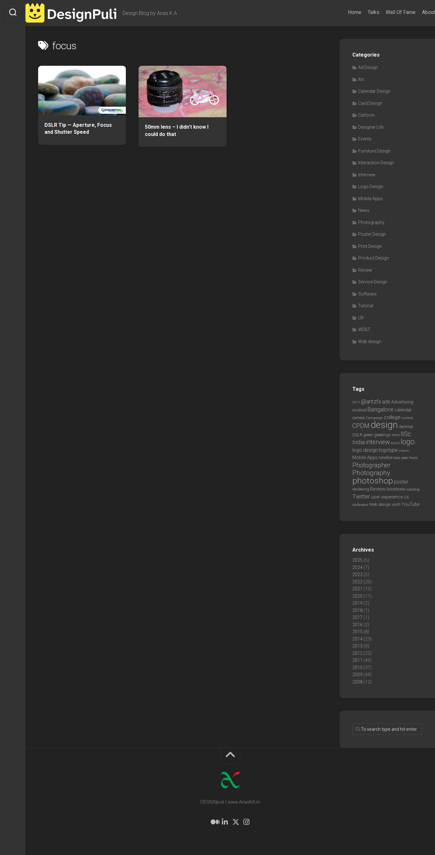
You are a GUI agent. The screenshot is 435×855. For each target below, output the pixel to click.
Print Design (370, 246)
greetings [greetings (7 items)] (382, 434)
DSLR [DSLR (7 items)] (357, 434)
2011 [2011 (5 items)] (356, 402)
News (364, 210)
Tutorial (365, 305)
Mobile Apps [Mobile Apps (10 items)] (364, 457)
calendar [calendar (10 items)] (403, 410)
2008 (357, 681)
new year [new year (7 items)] (400, 457)
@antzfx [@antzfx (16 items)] (371, 401)
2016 (357, 624)
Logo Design (370, 186)
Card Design (370, 103)
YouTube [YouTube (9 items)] (410, 504)
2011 (357, 660)
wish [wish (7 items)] (396, 504)
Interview (367, 174)
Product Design (373, 258)
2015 (357, 631)
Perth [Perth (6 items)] (413, 458)
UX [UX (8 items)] (406, 497)
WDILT (364, 329)
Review (365, 270)
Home (342, 12)
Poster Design (372, 234)
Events (364, 138)
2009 (357, 674)
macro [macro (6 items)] (404, 450)
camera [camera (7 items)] (358, 417)
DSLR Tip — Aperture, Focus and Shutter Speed (78, 128)
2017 (357, 617)
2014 (357, 638)
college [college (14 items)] (392, 417)
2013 (357, 645)
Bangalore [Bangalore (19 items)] (380, 409)
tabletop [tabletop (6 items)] (413, 489)
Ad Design (368, 67)
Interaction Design (376, 162)
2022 (357, 581)
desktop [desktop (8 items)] (406, 426)
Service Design (372, 281)
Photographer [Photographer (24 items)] (371, 465)
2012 (357, 653)
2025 (357, 560)
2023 (357, 574)
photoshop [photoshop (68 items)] (372, 480)
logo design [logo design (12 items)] (365, 450)
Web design (369, 341)
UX (361, 317)
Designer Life (371, 127)
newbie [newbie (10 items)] (385, 457)
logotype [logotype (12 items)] (388, 450)
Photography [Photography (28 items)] (371, 473)
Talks (361, 12)
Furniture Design (374, 150)
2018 (357, 610)
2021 (357, 588)
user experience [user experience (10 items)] (387, 497)
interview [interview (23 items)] (378, 442)
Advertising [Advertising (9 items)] (402, 401)
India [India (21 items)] (358, 442)
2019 (357, 603)
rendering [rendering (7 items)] (360, 489)
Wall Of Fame (388, 12)
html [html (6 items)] (396, 435)
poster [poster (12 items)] (401, 482)
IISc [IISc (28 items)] (406, 434)
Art (361, 79)
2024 (357, 567)
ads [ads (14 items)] (386, 402)
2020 (357, 596)
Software (367, 293)
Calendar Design (374, 91)
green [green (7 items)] (368, 434)
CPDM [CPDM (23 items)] (361, 426)
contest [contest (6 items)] (407, 418)
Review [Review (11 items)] (377, 489)
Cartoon (366, 115)
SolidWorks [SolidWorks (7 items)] (396, 489)
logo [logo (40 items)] (408, 442)
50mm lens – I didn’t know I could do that (176, 130)
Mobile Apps (370, 198)
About (415, 12)
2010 (357, 667)
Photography (371, 222)
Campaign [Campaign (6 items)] (374, 418)
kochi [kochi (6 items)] (395, 443)
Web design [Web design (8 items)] (380, 504)
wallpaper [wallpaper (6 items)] (360, 504)
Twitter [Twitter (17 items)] (361, 496)
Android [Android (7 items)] (359, 410)
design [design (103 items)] (384, 424)
